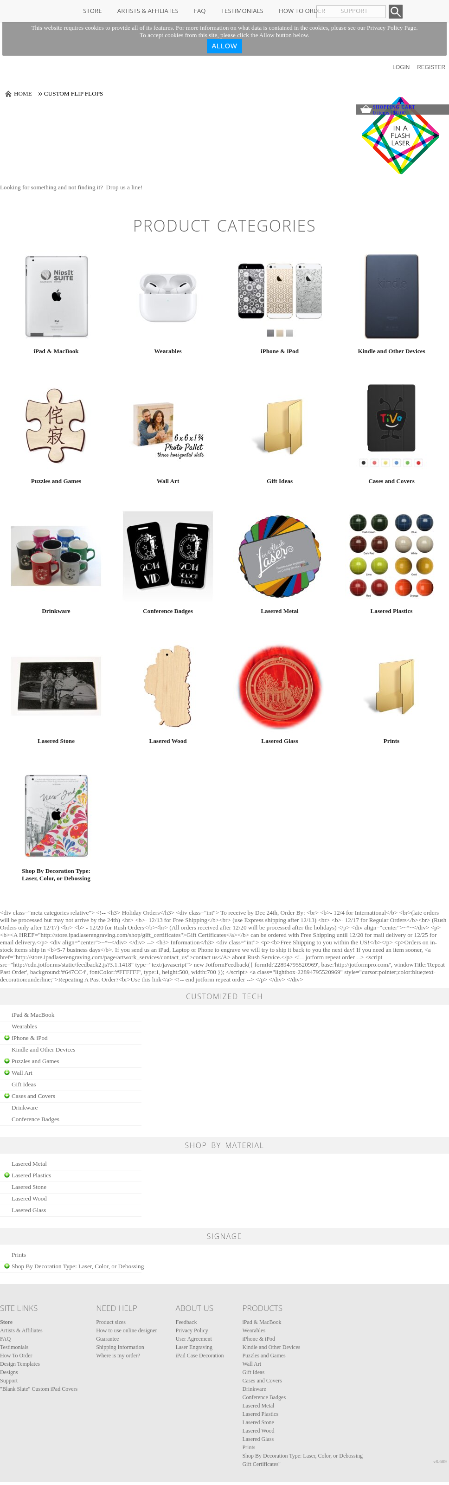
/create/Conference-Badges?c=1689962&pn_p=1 (168, 556)
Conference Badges (168, 610)
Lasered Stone (56, 740)
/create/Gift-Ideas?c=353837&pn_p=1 (279, 426)
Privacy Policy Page (391, 27)
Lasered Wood (167, 740)
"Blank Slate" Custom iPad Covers (38, 1389)
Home (23, 93)
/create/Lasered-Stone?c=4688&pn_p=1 (56, 686)
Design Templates (20, 1364)
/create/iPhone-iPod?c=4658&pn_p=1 (279, 296)
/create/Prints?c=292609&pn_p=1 (391, 686)
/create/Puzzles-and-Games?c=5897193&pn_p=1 (56, 426)
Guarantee (107, 1339)
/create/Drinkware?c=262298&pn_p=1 (56, 556)
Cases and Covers (391, 481)
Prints (391, 740)
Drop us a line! (124, 187)
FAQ (199, 10)
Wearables (167, 351)
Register (431, 67)
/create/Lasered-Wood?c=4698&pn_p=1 (168, 686)
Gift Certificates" (261, 1464)
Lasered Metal (279, 610)
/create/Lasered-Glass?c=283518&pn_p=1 (279, 686)
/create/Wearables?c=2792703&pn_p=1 (168, 296)
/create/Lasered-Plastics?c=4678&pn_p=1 (391, 556)
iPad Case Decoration (199, 1355)
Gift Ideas (280, 481)
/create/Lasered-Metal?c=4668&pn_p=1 (279, 556)
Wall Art (168, 481)
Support (9, 1380)
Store (92, 10)
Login (401, 67)
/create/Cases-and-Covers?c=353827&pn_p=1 (391, 426)
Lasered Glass (279, 740)
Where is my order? (118, 1355)
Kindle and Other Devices (391, 351)
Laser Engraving (193, 1347)
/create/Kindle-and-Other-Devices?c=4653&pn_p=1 (391, 296)
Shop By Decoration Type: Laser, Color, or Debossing (56, 874)
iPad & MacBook (55, 351)
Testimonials (242, 10)
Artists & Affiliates (148, 10)
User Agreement (193, 1339)
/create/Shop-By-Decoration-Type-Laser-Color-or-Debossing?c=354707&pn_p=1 (56, 816)
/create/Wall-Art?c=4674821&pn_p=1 (168, 426)
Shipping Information (120, 1347)
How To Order (302, 10)
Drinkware (56, 610)
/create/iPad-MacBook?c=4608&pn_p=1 (56, 296)
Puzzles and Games (56, 481)
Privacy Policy (191, 1330)
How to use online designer (126, 1330)
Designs (9, 1372)
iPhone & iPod (280, 351)
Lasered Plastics (392, 610)
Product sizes (111, 1322)
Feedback (186, 1322)
